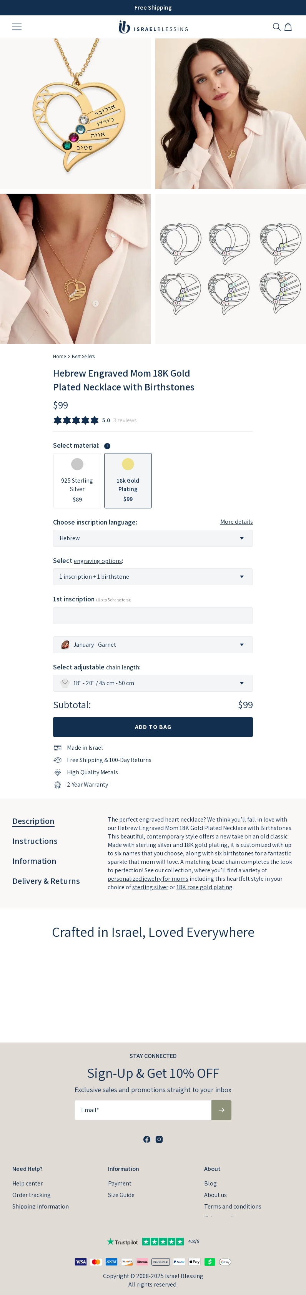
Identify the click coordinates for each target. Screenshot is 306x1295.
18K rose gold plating (204, 887)
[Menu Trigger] (17, 27)
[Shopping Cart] (289, 27)
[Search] (276, 27)
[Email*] (143, 1099)
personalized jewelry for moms (148, 879)
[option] (77, 480)
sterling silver (150, 887)
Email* (90, 1100)
